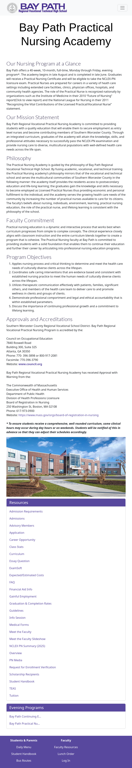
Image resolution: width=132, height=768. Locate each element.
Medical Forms (19, 625)
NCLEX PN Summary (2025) (27, 646)
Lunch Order (66, 754)
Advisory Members (21, 526)
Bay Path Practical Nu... (24, 724)
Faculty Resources (66, 747)
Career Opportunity (22, 540)
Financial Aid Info (20, 589)
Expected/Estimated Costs (26, 575)
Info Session (17, 618)
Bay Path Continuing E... (25, 716)
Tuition (14, 696)
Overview (15, 653)
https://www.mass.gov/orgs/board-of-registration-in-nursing (58, 415)
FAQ (12, 582)
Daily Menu (23, 747)
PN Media (15, 660)
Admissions (17, 518)
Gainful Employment (22, 596)
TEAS (12, 688)
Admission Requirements (26, 511)
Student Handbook (21, 681)
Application (16, 533)
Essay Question (19, 561)
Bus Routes (23, 761)
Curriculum (16, 554)
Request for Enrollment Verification (32, 667)
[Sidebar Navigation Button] (122, 7)
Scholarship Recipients (24, 674)
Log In (66, 761)
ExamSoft (15, 568)
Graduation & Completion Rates (30, 603)
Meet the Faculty (20, 632)
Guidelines (16, 611)
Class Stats (16, 547)
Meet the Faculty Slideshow (27, 639)
